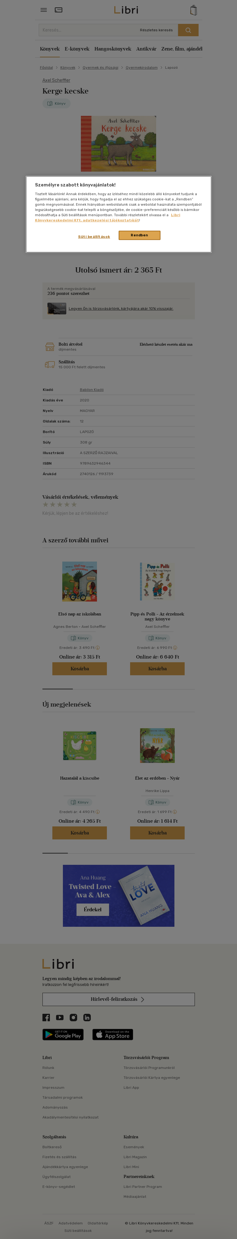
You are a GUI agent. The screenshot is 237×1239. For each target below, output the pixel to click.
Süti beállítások (94, 236)
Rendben (139, 235)
